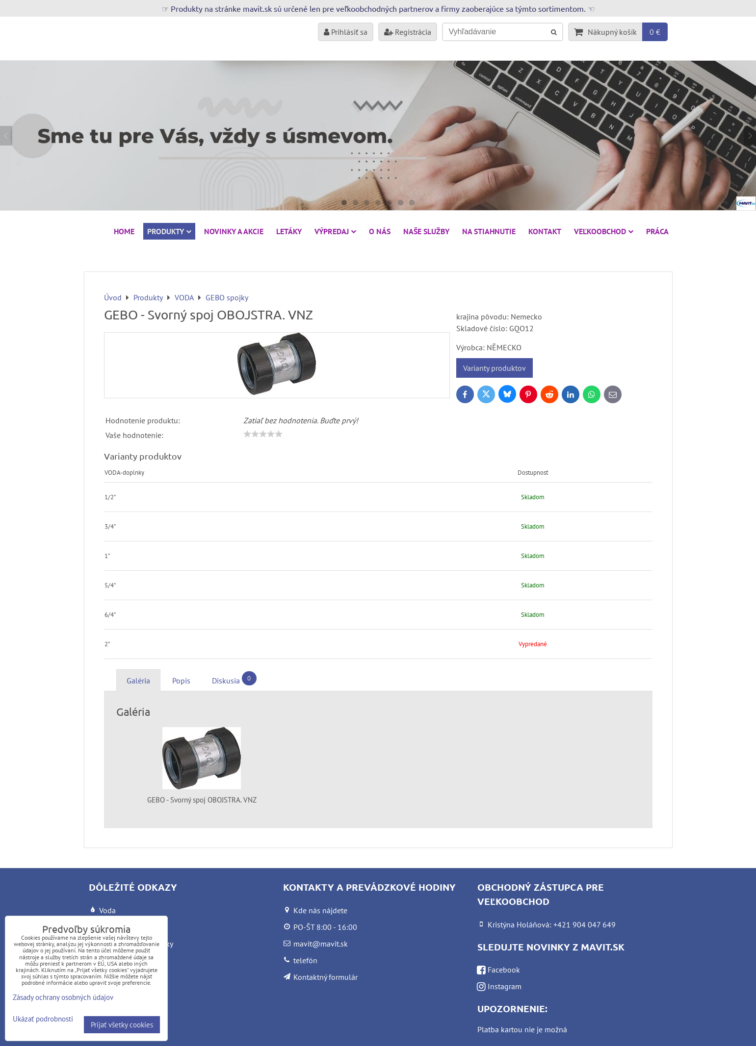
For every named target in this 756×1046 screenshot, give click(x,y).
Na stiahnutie (489, 231)
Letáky (289, 231)
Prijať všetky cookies (122, 1024)
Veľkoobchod (603, 231)
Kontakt (544, 231)
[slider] (263, 434)
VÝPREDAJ (335, 231)
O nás (380, 231)
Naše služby (426, 231)
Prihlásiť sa (345, 32)
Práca (657, 231)
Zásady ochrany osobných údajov (63, 997)
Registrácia (407, 32)
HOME (124, 231)
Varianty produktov (494, 368)
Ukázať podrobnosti (43, 1019)
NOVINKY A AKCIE (233, 231)
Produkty (169, 231)
